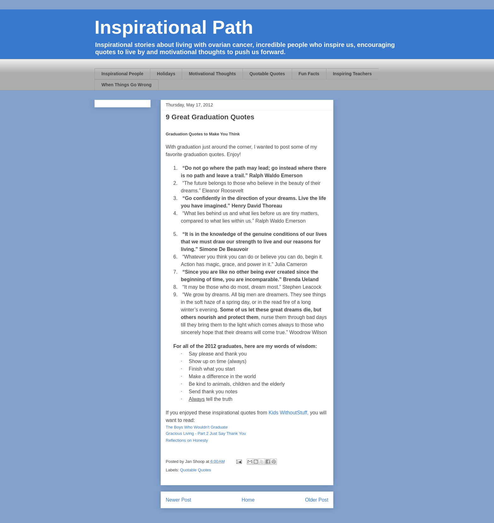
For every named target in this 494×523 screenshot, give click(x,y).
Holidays (166, 73)
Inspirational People (122, 73)
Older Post (316, 500)
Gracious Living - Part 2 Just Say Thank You (206, 433)
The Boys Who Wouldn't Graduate (197, 427)
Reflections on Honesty (187, 440)
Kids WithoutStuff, (288, 412)
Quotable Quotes (267, 73)
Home (248, 500)
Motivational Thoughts (212, 73)
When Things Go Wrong (126, 84)
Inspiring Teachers (352, 73)
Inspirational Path (174, 27)
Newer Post (178, 500)
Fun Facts (309, 73)
